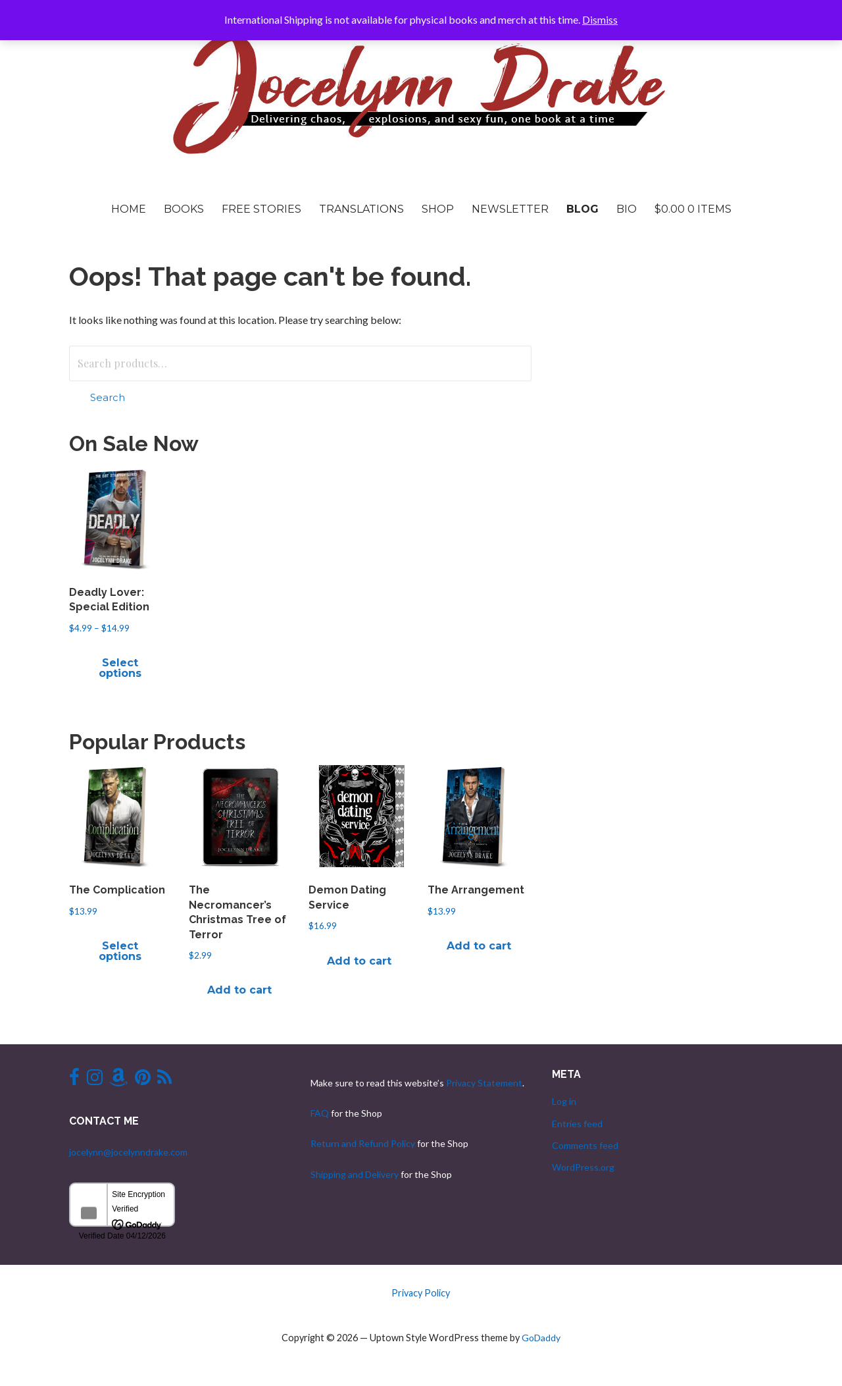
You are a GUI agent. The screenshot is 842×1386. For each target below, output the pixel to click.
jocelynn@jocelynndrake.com (128, 1152)
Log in (564, 1101)
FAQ (319, 1113)
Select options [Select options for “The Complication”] (120, 951)
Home (128, 209)
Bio (626, 209)
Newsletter (510, 209)
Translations (361, 209)
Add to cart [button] (239, 990)
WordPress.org (583, 1167)
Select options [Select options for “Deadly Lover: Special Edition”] (120, 668)
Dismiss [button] (600, 19)
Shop (438, 209)
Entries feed (577, 1123)
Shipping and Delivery (354, 1174)
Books (184, 209)
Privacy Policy (420, 1292)
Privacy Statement (484, 1082)
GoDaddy (541, 1337)
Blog (582, 209)
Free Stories (261, 209)
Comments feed (585, 1145)
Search (107, 397)
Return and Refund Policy (362, 1143)
